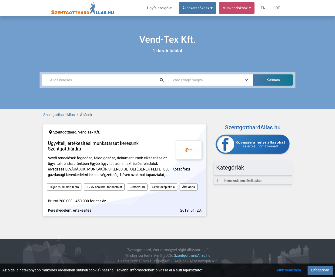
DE (277, 8)
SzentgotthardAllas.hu (192, 255)
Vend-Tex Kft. (89, 132)
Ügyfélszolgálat (159, 8)
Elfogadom (320, 270)
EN (263, 8)
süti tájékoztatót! (190, 270)
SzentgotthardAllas (59, 115)
